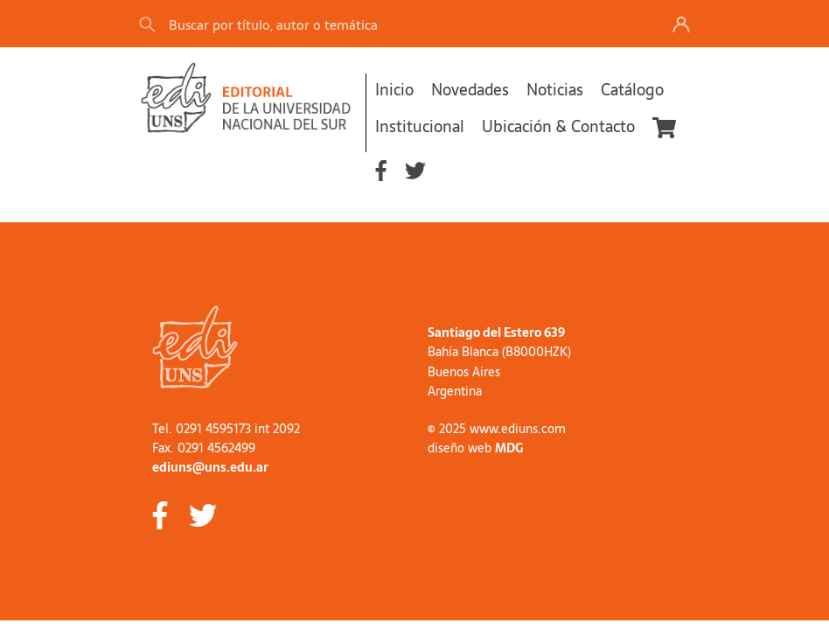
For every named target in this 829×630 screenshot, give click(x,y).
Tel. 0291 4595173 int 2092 (226, 428)
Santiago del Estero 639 (496, 332)
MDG (509, 448)
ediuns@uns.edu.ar (210, 467)
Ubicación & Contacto (558, 126)
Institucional (419, 126)
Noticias (554, 89)
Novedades (470, 89)
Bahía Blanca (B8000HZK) (499, 351)
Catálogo (632, 89)
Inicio (394, 89)
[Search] (383, 24)
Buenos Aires (464, 372)
